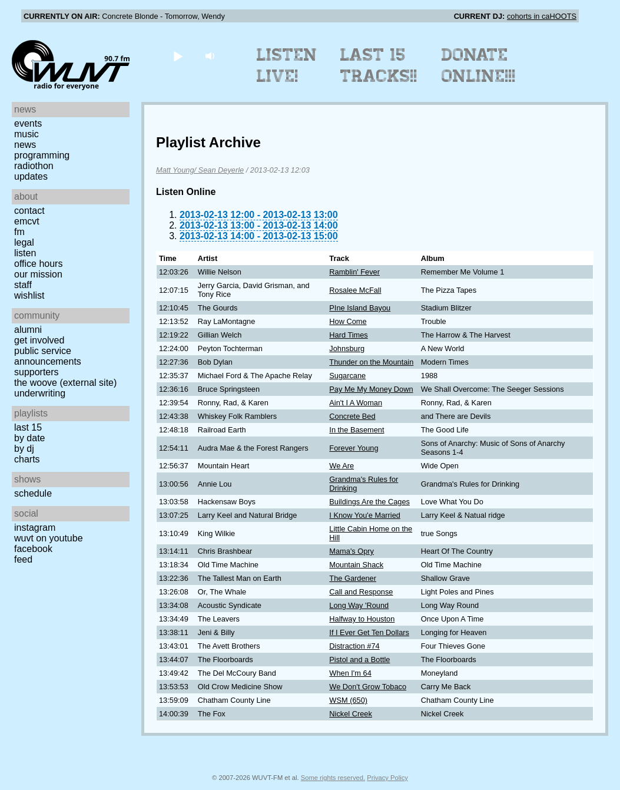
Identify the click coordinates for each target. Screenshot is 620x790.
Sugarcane (347, 375)
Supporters (36, 372)
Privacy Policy (387, 777)
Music (26, 134)
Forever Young (353, 448)
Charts (27, 459)
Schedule (33, 493)
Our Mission (38, 274)
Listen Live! (287, 65)
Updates (31, 176)
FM (19, 232)
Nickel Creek (350, 713)
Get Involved (39, 340)
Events (28, 123)
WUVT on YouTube (48, 538)
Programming (41, 155)
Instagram (34, 528)
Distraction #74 (354, 646)
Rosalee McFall (355, 290)
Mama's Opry (351, 551)
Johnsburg (346, 348)
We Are (341, 465)
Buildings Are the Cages (369, 501)
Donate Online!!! (479, 65)
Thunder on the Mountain (371, 362)
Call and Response (361, 591)
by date (29, 438)
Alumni (28, 330)
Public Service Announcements (47, 356)
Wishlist (29, 295)
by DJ (24, 449)
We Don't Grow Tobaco (367, 686)
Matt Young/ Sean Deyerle (200, 170)
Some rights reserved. (333, 777)
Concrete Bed (352, 416)
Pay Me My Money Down (371, 389)
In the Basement (356, 429)
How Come (347, 321)
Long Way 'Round (359, 605)
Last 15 (28, 427)
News (25, 145)
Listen (25, 253)
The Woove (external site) (65, 383)
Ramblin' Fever (354, 271)
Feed (23, 559)
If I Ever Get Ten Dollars (369, 632)
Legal (24, 242)
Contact (29, 211)
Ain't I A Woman (355, 402)
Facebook (33, 549)
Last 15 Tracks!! (378, 65)
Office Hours (38, 264)
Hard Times (348, 334)
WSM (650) (348, 700)
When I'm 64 (350, 673)
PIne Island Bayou (359, 307)
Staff (23, 285)
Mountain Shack (356, 564)
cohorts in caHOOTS (541, 16)
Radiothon (34, 166)
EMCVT (26, 221)
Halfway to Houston (361, 618)
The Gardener (352, 578)
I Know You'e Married (364, 515)
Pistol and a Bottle (359, 659)
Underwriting (39, 393)
